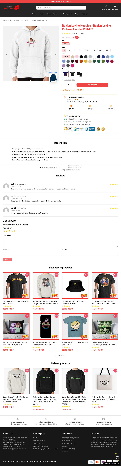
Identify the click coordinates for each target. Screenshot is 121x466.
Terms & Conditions (39, 440)
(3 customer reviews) (77, 33)
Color (63, 53)
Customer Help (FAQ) (68, 449)
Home (5, 20)
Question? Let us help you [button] (112, 463)
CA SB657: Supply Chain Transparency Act (46, 449)
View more (60, 355)
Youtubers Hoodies (74, 170)
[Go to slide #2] (31, 87)
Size (63, 47)
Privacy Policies (38, 443)
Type (63, 41)
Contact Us (65, 446)
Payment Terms (67, 440)
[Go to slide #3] (41, 87)
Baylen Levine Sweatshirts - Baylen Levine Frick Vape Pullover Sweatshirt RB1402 (15, 399)
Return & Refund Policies (69, 443)
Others (27, 20)
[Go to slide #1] (21, 87)
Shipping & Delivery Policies (70, 438)
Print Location (66, 69)
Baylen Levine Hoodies (75, 166)
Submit (7, 259)
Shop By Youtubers (16, 20)
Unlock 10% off (117, 457)
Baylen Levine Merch (39, 20)
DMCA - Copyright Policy (40, 446)
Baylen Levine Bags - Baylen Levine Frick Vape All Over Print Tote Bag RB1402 (104, 399)
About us (36, 438)
